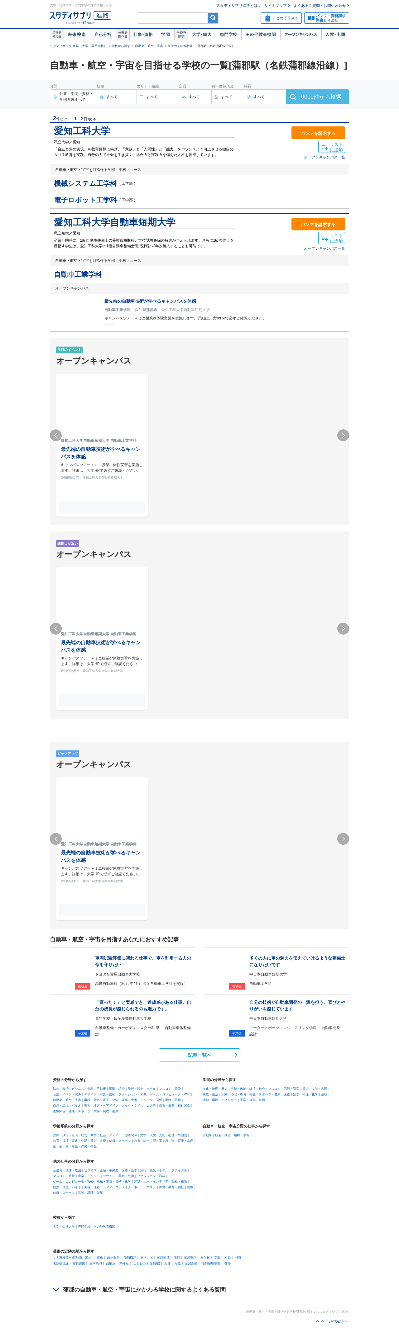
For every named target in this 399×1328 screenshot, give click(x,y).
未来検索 (77, 34)
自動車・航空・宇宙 (149, 46)
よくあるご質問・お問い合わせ (320, 5)
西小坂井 (113, 1257)
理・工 (157, 1140)
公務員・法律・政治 (67, 1170)
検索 (213, 17)
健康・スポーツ (79, 1111)
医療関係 (59, 1111)
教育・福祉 (61, 1140)
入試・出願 (335, 34)
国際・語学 (117, 1088)
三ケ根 (205, 1257)
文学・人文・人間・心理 (157, 1135)
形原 (178, 1263)
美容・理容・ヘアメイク (101, 1105)
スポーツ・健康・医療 (274, 1094)
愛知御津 (130, 1257)
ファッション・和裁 (132, 1094)
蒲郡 (177, 1257)
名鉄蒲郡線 (61, 1263)
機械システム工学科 (85, 183)
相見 (227, 1257)
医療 (190, 1187)
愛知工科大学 (82, 131)
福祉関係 (184, 1105)
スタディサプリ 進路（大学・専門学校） (78, 46)
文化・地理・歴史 (215, 1088)
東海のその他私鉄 (180, 46)
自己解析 (103, 34)
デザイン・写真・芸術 (99, 1094)
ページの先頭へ (334, 1321)
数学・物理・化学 (305, 1094)
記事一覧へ (199, 1055)
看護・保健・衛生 (84, 1146)
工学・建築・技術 (252, 1100)
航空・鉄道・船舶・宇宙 (232, 1135)
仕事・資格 (143, 34)
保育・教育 (167, 1105)
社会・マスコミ (270, 1088)
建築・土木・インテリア (151, 1181)
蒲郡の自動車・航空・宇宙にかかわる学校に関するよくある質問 (144, 1290)
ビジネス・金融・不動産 (89, 1088)
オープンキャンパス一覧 (324, 157)
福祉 (181, 1187)
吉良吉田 (79, 1263)
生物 (324, 1094)
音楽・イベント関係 (67, 1094)
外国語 (182, 1135)
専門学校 (228, 34)
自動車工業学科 (78, 274)
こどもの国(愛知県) (146, 1263)
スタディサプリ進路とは (236, 5)
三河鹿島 (191, 1263)
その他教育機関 (260, 34)
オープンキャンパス (300, 34)
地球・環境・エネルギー (220, 1100)
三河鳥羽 (95, 1263)
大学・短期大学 (64, 1226)
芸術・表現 (98, 1140)
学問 (165, 34)
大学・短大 (202, 34)
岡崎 (238, 1257)
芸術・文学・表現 (314, 1088)
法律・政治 (61, 1088)
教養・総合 (142, 1140)
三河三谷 (163, 1257)
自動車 (207, 1135)
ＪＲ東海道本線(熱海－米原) (73, 1257)
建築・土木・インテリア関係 (142, 1100)
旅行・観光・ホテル (142, 1088)
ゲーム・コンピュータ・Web (170, 1094)
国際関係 (131, 1135)
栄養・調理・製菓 (106, 1111)
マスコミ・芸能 (170, 1088)
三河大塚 (146, 1257)
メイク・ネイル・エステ (139, 1105)
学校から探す (121, 46)
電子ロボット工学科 (85, 200)
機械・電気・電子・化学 (101, 1100)
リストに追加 (336, 147)
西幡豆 (110, 1263)
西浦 (167, 1263)
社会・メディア (111, 1135)
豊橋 (100, 1257)
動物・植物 (173, 1100)
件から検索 (321, 97)
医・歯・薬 (61, 1146)
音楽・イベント (89, 1176)
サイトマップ (275, 5)
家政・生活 (210, 1094)
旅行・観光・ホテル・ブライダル (163, 1170)
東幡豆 (124, 1263)
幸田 (217, 1257)
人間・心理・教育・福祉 (238, 1094)
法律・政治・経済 (243, 1088)
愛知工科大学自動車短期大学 (114, 222)
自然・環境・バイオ (67, 1105)
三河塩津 (190, 1257)
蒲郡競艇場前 (211, 1263)
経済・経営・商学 (84, 1135)
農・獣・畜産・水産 (179, 1140)
